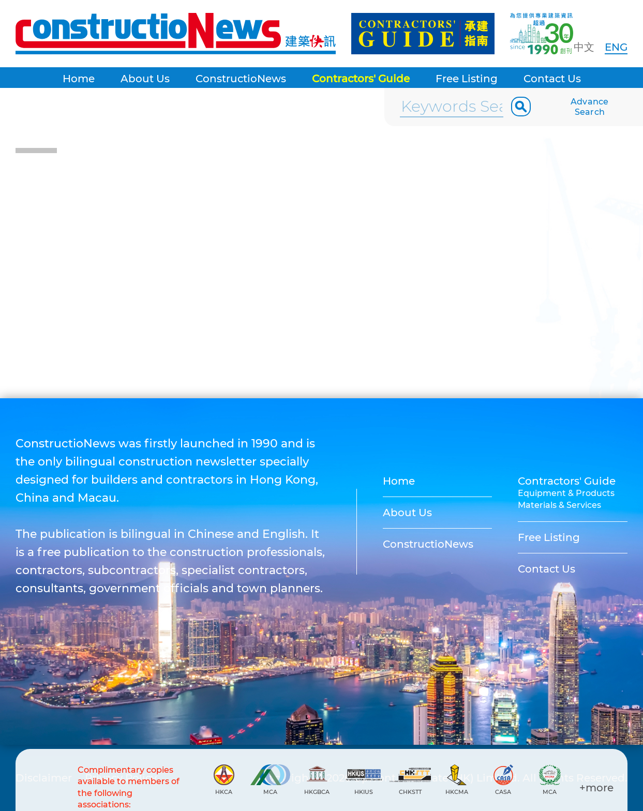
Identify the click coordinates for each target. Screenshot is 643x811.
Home (79, 78)
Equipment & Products (566, 493)
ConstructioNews (241, 78)
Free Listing (467, 78)
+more (596, 788)
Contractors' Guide (361, 78)
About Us (145, 78)
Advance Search (590, 107)
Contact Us (552, 78)
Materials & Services (559, 505)
